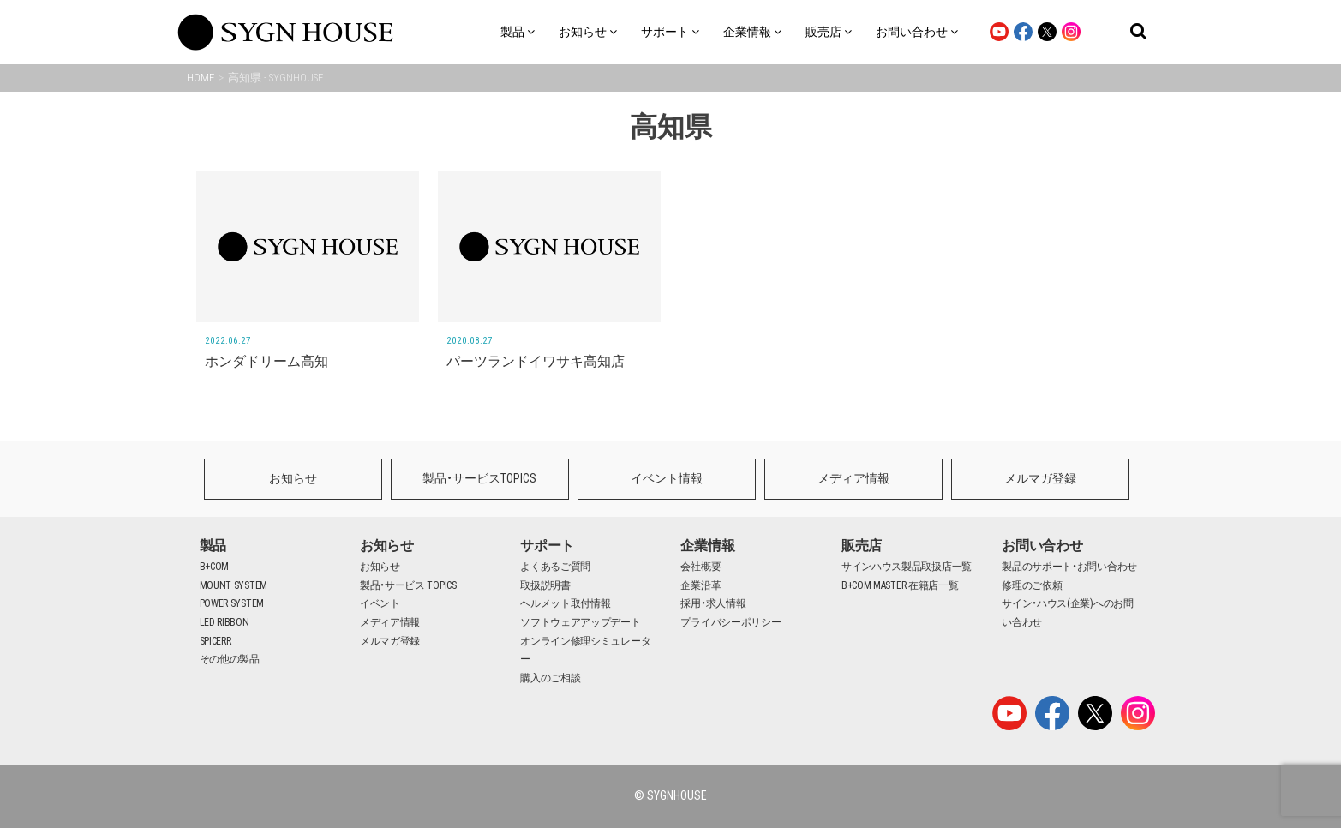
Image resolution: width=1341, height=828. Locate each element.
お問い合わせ (1042, 545)
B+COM (215, 567)
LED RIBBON (224, 622)
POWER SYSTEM (232, 603)
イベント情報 (667, 478)
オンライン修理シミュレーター (585, 650)
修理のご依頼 (1032, 585)
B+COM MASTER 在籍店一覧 (900, 585)
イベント (380, 603)
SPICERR (215, 641)
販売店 (861, 545)
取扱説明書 (545, 585)
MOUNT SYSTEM (233, 585)
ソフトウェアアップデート (580, 622)
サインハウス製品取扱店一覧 (906, 567)
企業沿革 (700, 585)
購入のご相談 (550, 678)
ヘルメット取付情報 (565, 603)
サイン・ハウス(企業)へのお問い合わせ (1068, 612)
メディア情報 (853, 478)
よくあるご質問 (555, 567)
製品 (213, 545)
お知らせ (293, 478)
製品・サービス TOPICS (408, 585)
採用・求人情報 (712, 603)
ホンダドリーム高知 (266, 361)
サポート (547, 545)
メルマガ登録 (1040, 478)
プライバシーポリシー (730, 622)
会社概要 (700, 567)
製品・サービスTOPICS (479, 478)
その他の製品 (230, 659)
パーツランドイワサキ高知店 (535, 361)
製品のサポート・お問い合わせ (1069, 567)
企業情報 (707, 545)
